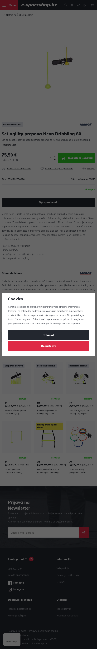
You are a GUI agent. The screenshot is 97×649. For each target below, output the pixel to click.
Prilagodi (48, 335)
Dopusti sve (48, 346)
